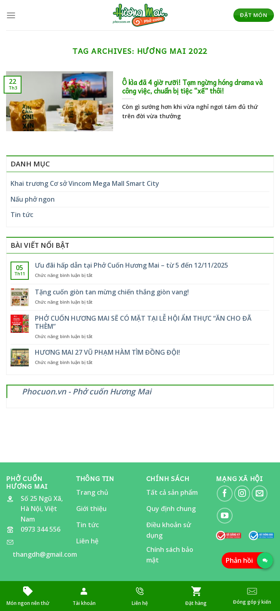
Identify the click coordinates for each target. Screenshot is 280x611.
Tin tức (22, 214)
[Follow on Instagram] (242, 493)
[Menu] (11, 15)
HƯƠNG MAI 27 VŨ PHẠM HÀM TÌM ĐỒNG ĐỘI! (107, 352)
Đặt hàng (196, 603)
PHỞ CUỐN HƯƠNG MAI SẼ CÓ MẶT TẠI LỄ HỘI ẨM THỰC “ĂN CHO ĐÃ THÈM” (143, 322)
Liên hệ (140, 603)
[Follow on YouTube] (225, 516)
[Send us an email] (259, 493)
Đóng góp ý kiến (252, 601)
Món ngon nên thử (27, 603)
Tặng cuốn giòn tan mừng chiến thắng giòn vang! (112, 292)
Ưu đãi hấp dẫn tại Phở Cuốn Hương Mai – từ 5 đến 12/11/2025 (131, 265)
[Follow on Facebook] (225, 493)
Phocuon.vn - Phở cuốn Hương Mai (86, 391)
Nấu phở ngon (33, 199)
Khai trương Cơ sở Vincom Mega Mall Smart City (85, 183)
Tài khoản (84, 603)
